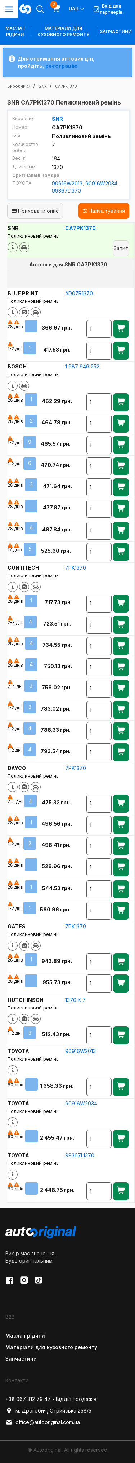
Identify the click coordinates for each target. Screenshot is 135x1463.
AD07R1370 (79, 293)
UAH (77, 9)
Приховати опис (35, 211)
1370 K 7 (75, 1000)
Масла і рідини (25, 1335)
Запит (121, 248)
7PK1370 (75, 568)
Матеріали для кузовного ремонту (63, 31)
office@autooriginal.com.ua (42, 1422)
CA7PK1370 (80, 228)
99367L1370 (66, 190)
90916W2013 (67, 183)
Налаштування (104, 211)
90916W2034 (101, 183)
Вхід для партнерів (108, 9)
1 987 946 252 (82, 366)
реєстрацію (61, 66)
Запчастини (115, 31)
